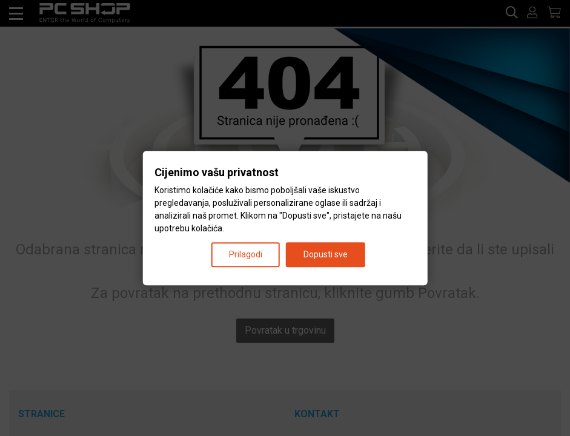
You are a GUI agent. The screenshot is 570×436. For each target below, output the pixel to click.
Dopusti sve (325, 254)
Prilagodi (245, 254)
